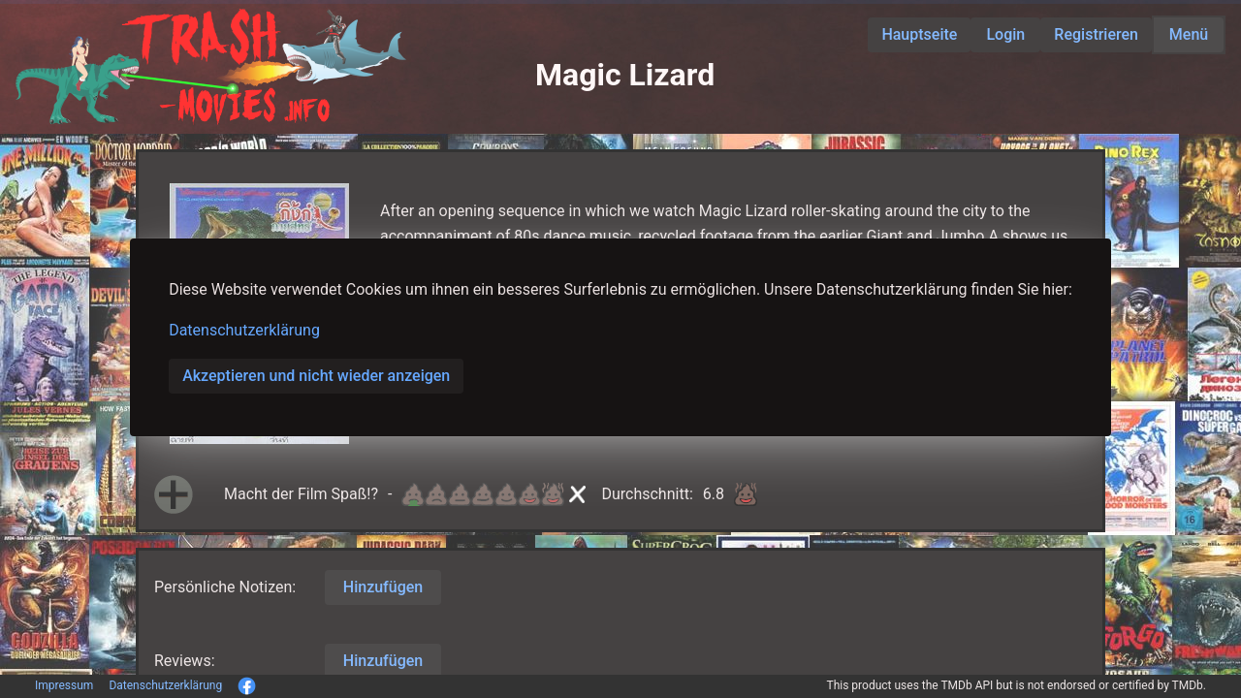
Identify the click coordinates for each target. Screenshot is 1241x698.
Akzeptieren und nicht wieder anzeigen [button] (316, 375)
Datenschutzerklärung (244, 330)
